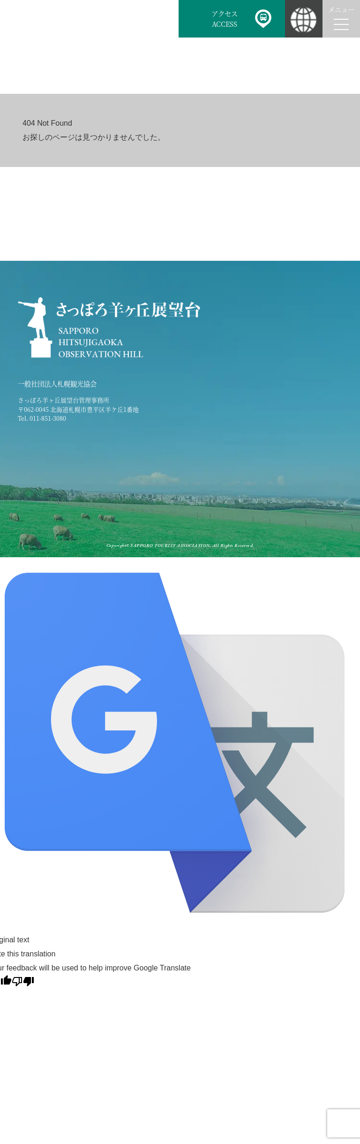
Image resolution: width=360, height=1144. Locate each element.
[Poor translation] (23, 981)
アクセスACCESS (224, 18)
